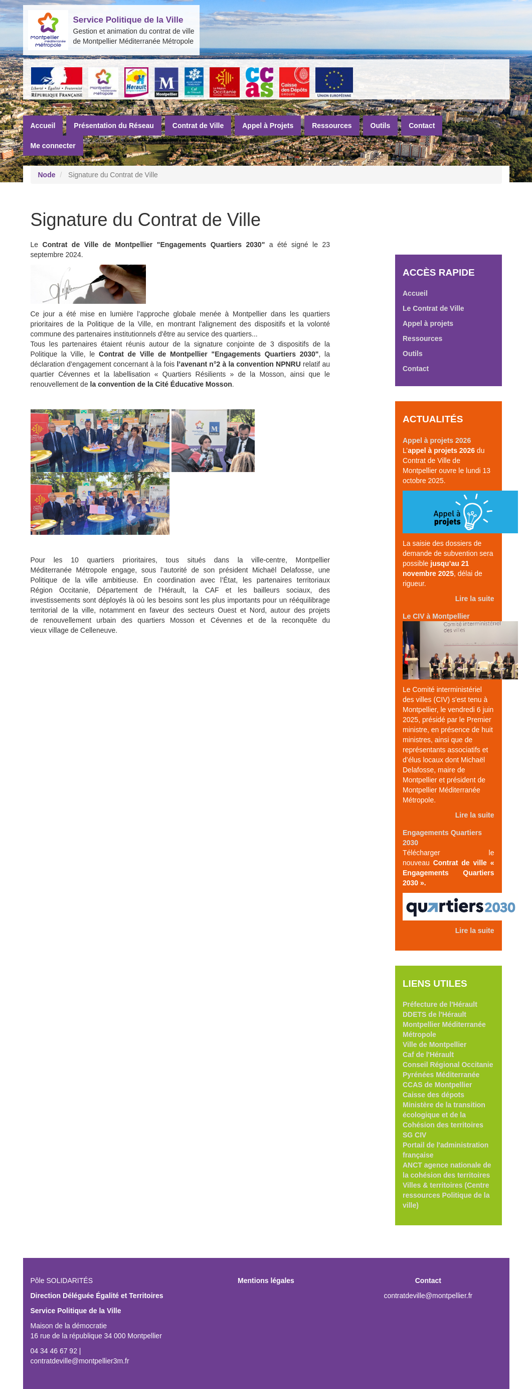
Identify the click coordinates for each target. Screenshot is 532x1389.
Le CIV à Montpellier (436, 616)
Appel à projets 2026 (437, 440)
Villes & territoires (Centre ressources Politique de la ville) (446, 1195)
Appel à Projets (267, 126)
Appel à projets (428, 323)
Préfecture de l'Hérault (440, 1004)
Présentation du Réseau (114, 126)
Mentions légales (266, 1281)
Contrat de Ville (198, 126)
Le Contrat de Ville (433, 308)
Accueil (43, 126)
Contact (422, 126)
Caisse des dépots (433, 1095)
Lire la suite (474, 599)
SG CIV (414, 1135)
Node (47, 175)
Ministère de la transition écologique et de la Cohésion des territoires (444, 1115)
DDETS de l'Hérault (434, 1014)
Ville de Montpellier (434, 1044)
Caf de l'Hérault (428, 1055)
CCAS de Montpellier (437, 1085)
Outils (381, 126)
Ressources (331, 126)
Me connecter (53, 146)
